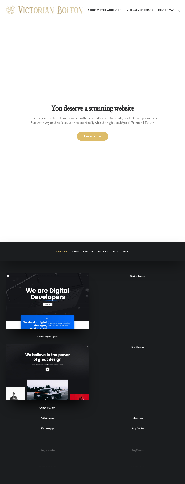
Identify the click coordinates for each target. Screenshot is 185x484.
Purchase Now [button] (92, 54)
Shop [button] (126, 87)
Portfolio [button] (103, 87)
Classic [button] (75, 87)
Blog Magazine (137, 195)
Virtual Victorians (140, 10)
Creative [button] (88, 87)
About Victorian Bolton (104, 10)
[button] (178, 10)
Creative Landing (137, 112)
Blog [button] (116, 87)
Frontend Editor (142, 41)
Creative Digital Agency (47, 172)
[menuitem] (104, 10)
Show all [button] (61, 87)
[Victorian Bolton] (44, 10)
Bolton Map (166, 10)
